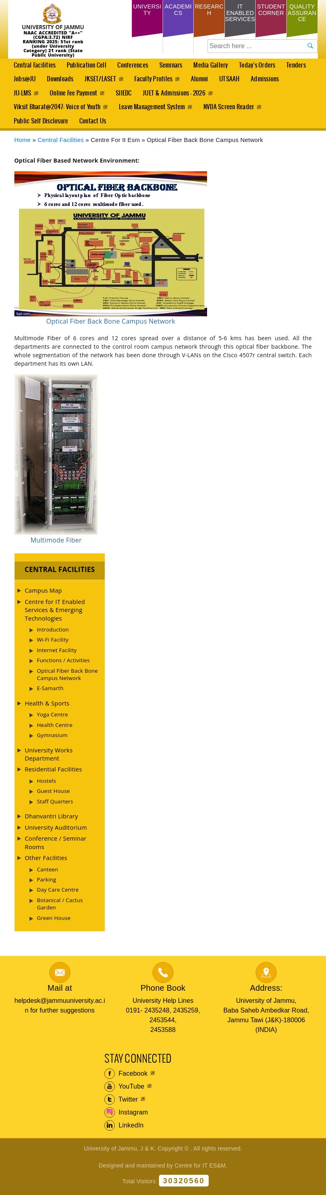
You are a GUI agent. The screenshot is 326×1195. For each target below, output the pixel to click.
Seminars (172, 65)
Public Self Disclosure (41, 125)
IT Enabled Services (240, 21)
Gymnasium (52, 740)
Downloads (60, 80)
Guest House (53, 796)
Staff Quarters (55, 806)
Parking (46, 884)
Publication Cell (87, 65)
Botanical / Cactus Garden (60, 909)
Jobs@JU (22, 83)
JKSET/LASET (101, 80)
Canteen (47, 874)
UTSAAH (229, 83)
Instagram (126, 1117)
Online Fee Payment (73, 95)
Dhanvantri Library (51, 821)
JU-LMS (22, 95)
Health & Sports (47, 708)
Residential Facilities (53, 775)
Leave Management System (152, 110)
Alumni (201, 80)
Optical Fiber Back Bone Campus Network (67, 679)
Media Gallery (210, 68)
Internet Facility (57, 655)
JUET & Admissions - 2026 (175, 95)
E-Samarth (50, 693)
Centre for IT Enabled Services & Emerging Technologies (55, 615)
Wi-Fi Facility (52, 645)
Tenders (299, 65)
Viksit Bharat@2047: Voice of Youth (57, 110)
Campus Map (43, 595)
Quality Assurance (302, 14)
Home (22, 145)
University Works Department (48, 759)
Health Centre (54, 730)
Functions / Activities (63, 665)
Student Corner (271, 14)
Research (208, 11)
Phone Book (162, 993)
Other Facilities (46, 863)
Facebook (126, 1079)
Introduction (53, 634)
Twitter (121, 1105)
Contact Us (93, 125)
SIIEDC (125, 95)
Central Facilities (32, 68)
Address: (266, 993)
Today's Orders (260, 65)
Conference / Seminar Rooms (56, 847)
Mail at (60, 993)
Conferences (131, 68)
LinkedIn (124, 1130)
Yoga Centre (52, 719)
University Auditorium (56, 832)
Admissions (266, 83)
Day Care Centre (57, 894)
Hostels (46, 786)
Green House (53, 923)
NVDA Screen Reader (229, 110)
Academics (178, 11)
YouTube (124, 1092)
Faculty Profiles (155, 80)
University (147, 11)
